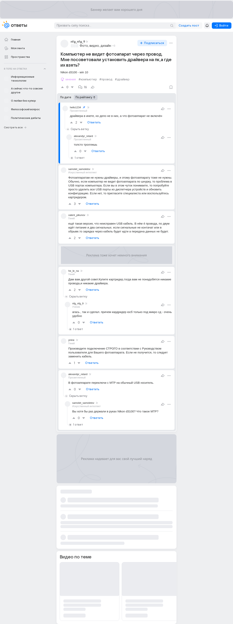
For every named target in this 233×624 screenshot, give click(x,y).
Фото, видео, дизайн (95, 46)
